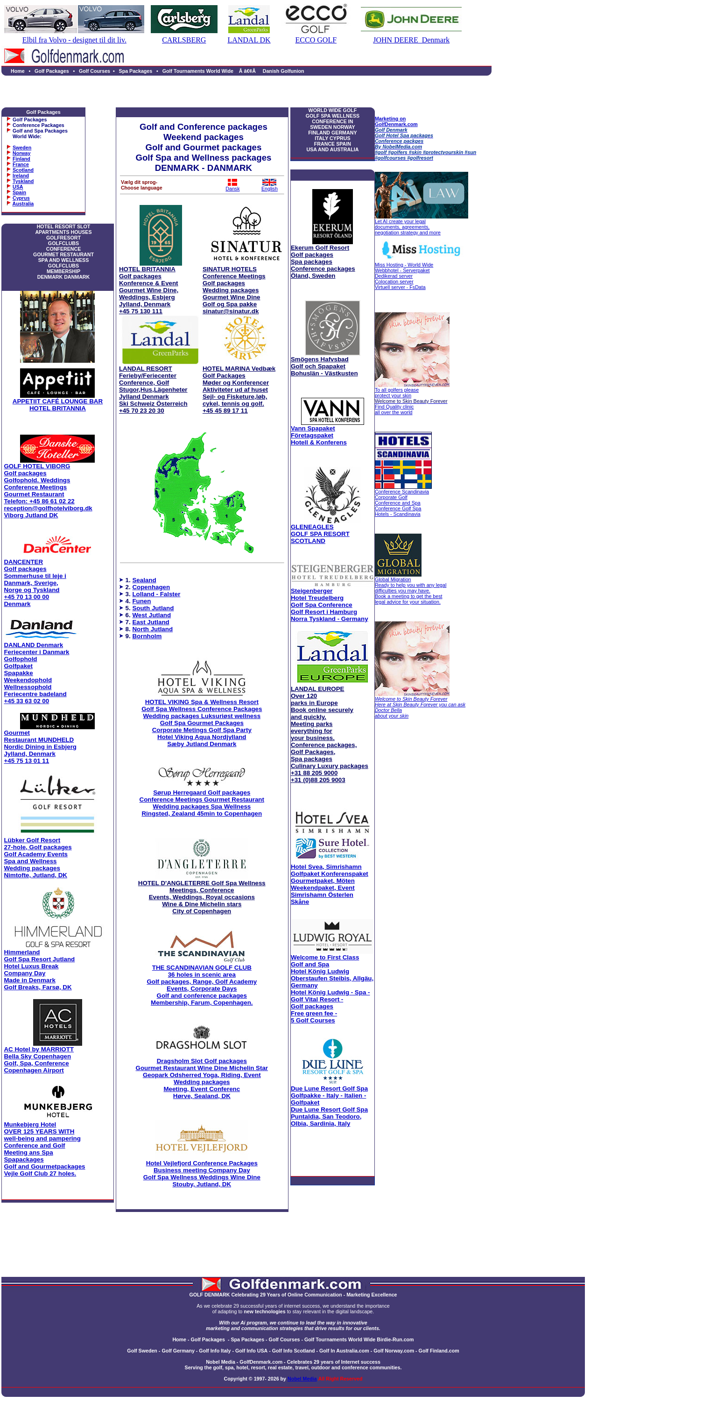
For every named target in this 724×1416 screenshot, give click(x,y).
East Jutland (150, 622)
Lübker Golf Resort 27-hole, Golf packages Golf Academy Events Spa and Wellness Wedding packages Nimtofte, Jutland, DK (37, 858)
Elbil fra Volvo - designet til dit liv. (74, 40)
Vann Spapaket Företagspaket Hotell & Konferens (319, 435)
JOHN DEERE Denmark (411, 40)
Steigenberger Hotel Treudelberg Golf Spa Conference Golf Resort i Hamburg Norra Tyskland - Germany (329, 604)
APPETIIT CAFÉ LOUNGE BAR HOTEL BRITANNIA (58, 405)
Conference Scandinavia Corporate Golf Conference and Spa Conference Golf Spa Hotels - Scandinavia (402, 503)
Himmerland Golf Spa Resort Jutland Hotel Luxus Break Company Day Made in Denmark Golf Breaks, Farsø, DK (39, 970)
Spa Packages (136, 71)
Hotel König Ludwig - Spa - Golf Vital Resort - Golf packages (332, 989)
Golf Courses (94, 71)
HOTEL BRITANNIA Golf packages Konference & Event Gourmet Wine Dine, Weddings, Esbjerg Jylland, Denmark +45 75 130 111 (148, 290)
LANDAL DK (248, 40)
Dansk (232, 186)
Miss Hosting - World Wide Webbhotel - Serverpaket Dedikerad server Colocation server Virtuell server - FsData (404, 276)
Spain (19, 192)
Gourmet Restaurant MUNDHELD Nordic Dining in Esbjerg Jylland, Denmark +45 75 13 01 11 (40, 746)
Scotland (23, 170)
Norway (22, 153)
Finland (21, 159)
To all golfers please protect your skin (397, 392)
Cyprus (21, 198)
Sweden (22, 147)
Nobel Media (302, 1378)
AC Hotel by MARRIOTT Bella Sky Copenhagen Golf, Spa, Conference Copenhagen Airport (39, 1060)
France (21, 164)
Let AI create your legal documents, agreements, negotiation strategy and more (408, 226)
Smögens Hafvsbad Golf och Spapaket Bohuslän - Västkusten (324, 366)
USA (18, 187)
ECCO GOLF (316, 40)
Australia (23, 203)
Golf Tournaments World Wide (197, 71)
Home (18, 71)
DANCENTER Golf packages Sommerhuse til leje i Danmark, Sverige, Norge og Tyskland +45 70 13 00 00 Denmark (35, 582)
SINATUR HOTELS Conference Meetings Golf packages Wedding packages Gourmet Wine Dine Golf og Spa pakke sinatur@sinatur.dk (234, 290)
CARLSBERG (184, 40)
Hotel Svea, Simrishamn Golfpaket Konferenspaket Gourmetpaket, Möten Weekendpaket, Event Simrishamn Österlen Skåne (329, 884)
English (269, 186)
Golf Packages (52, 71)
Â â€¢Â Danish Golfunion (270, 71)
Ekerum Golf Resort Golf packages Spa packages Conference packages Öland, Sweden (323, 261)
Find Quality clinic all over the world (411, 406)
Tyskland (23, 181)
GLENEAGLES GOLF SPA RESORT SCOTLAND (320, 533)
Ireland (21, 175)
